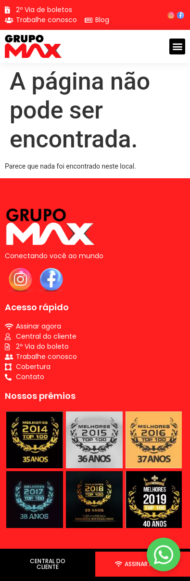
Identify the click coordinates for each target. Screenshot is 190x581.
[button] (177, 46)
